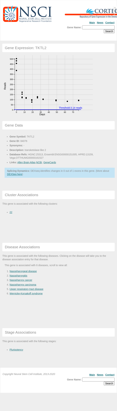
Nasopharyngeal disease (23, 271)
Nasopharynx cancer (21, 280)
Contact (110, 22)
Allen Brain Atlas (26, 162)
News (100, 22)
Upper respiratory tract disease (26, 289)
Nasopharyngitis (18, 275)
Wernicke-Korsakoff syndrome (26, 293)
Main (92, 22)
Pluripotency (16, 349)
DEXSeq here (14, 174)
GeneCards (49, 162)
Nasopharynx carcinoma (23, 284)
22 (11, 212)
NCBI (39, 162)
